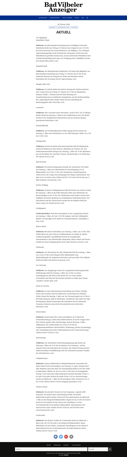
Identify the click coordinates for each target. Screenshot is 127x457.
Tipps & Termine (67, 18)
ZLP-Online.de (76, 445)
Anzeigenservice (54, 18)
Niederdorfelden (63, 27)
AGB (83, 18)
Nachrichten (43, 18)
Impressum (57, 445)
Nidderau (53, 27)
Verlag (77, 18)
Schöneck (74, 27)
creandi (66, 455)
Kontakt (66, 445)
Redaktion (43, 38)
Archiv (49, 445)
